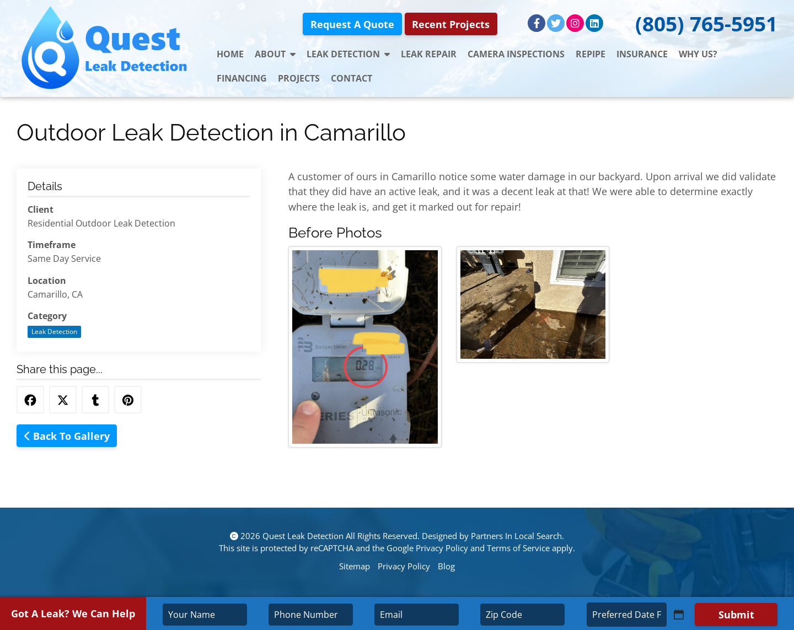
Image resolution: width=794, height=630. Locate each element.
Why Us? (698, 54)
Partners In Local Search (516, 535)
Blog (446, 566)
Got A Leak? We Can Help (73, 613)
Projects (299, 78)
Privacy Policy (442, 547)
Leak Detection (348, 54)
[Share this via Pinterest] (128, 399)
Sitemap (354, 566)
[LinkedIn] (594, 23)
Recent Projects (451, 24)
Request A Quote (352, 24)
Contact (351, 78)
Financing (242, 78)
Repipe (590, 54)
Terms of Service (518, 547)
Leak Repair (429, 54)
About (275, 54)
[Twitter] (556, 23)
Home (230, 54)
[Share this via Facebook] (30, 399)
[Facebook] (536, 23)
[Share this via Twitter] (63, 399)
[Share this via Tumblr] (95, 399)
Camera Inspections (516, 54)
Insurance (642, 54)
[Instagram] (575, 23)
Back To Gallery (67, 436)
